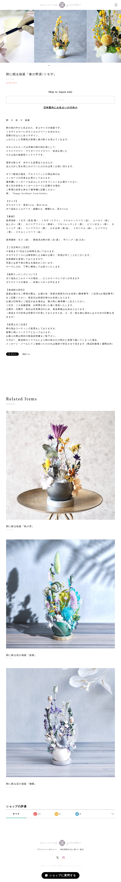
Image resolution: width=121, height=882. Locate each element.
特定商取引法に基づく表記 (72, 849)
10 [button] (68, 65)
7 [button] (61, 65)
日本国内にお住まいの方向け (61, 107)
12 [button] (72, 65)
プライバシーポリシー (47, 849)
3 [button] (53, 65)
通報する (26, 354)
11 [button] (70, 65)
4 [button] (55, 65)
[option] (60, 36)
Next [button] (116, 36)
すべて (16, 814)
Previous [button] (5, 36)
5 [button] (57, 65)
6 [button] (59, 65)
